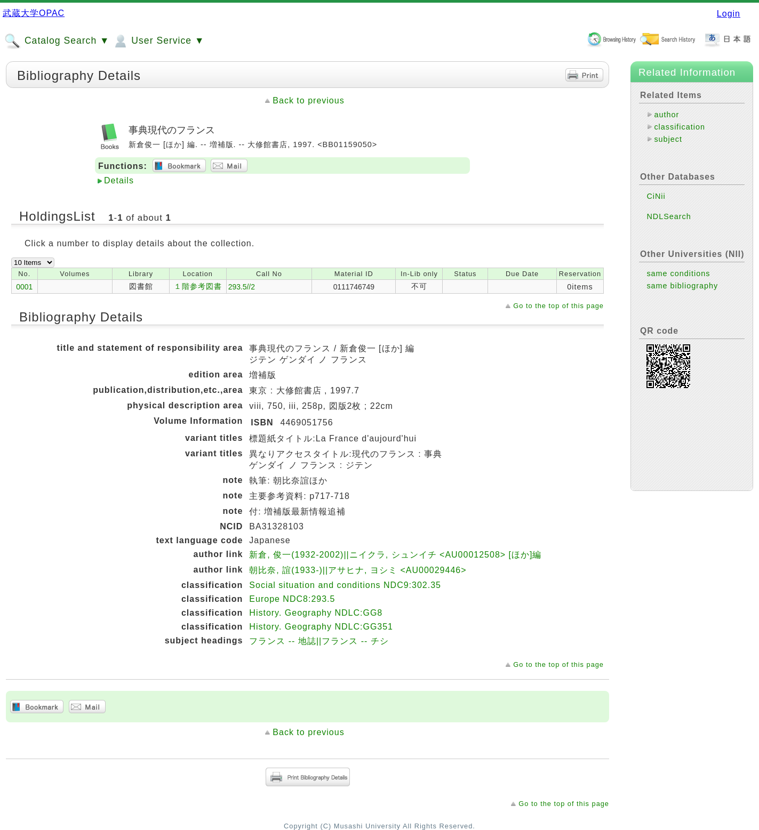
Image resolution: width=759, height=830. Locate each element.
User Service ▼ (158, 41)
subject (668, 139)
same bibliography (682, 285)
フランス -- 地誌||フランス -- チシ (318, 641)
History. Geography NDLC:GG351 (321, 626)
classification (679, 127)
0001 (24, 287)
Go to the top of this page (558, 306)
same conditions (678, 273)
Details (119, 180)
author (666, 114)
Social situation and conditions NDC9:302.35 (345, 585)
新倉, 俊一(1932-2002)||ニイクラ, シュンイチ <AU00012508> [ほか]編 (395, 554)
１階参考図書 (198, 286)
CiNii (655, 196)
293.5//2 (241, 287)
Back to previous (308, 100)
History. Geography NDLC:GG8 (315, 612)
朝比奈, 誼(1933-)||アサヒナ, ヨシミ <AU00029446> (357, 570)
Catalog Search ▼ (56, 41)
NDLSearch (668, 216)
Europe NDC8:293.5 (292, 598)
